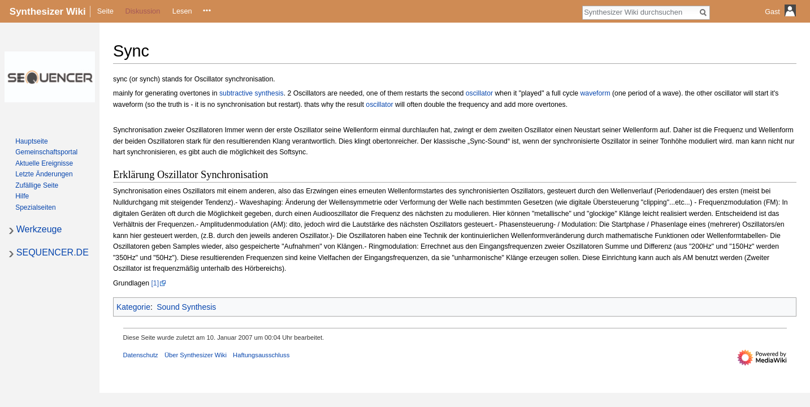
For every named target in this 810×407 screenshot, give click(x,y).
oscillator (479, 93)
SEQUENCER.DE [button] (52, 252)
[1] (155, 283)
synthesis (269, 93)
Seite (105, 11)
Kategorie (133, 306)
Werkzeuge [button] (39, 229)
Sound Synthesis (186, 306)
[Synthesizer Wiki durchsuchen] (640, 12)
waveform (595, 93)
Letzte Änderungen (43, 174)
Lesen (182, 11)
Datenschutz (140, 355)
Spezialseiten (35, 207)
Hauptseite (31, 141)
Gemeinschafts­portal (46, 152)
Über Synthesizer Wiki (195, 355)
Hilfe (22, 196)
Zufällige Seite (36, 185)
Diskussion (142, 11)
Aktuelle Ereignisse (44, 163)
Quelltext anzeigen (206, 11)
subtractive (236, 93)
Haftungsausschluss (261, 355)
